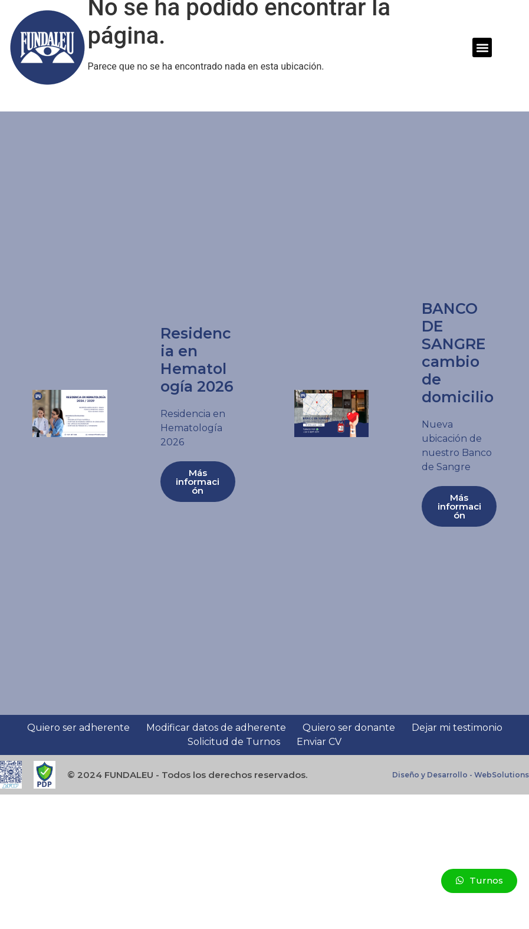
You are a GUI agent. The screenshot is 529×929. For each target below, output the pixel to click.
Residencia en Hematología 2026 (197, 359)
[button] (482, 47)
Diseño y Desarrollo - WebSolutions (460, 774)
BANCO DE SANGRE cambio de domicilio (458, 353)
